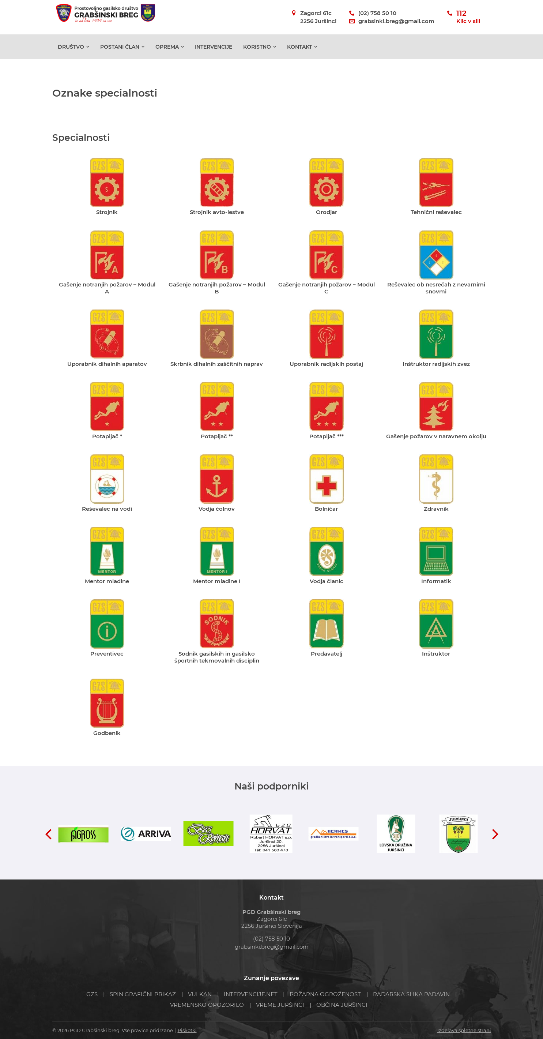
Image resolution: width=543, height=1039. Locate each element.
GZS (92, 994)
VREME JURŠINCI (280, 1004)
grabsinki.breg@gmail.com (396, 21)
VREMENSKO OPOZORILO (207, 1004)
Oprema (167, 51)
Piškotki (187, 1030)
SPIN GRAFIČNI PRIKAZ (143, 994)
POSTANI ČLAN (119, 51)
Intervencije (213, 51)
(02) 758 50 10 (377, 13)
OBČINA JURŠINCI (341, 1004)
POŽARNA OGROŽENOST (325, 994)
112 (468, 17)
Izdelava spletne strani (464, 1030)
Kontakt (299, 51)
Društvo (71, 51)
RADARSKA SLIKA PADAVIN (411, 994)
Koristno (257, 51)
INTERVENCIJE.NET (251, 994)
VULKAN (200, 994)
